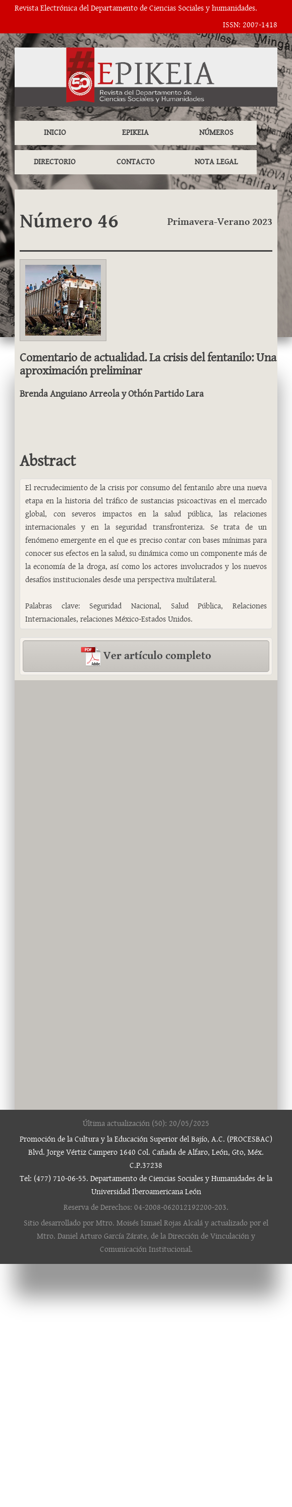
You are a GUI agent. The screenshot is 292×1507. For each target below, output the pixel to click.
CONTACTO (135, 162)
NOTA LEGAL (216, 162)
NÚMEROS (216, 132)
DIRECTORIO (55, 162)
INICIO (55, 132)
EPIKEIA (135, 132)
